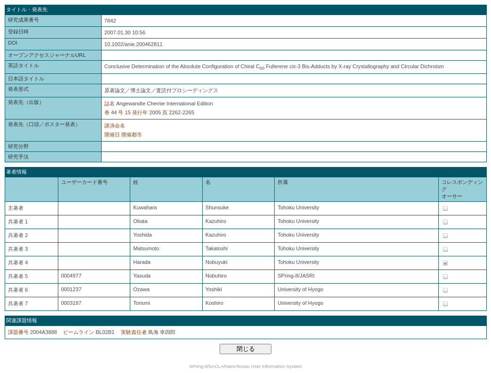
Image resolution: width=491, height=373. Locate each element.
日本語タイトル (26, 78)
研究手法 (18, 156)
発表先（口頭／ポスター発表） (44, 124)
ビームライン (78, 332)
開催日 (112, 134)
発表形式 (18, 89)
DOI (12, 43)
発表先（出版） (26, 102)
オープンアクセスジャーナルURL (47, 55)
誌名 (109, 103)
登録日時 (18, 31)
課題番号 (18, 332)
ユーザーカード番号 (84, 182)
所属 (282, 182)
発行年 (140, 112)
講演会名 (114, 125)
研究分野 (18, 146)
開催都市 (131, 134)
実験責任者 (134, 332)
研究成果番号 (23, 20)
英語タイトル (23, 65)
